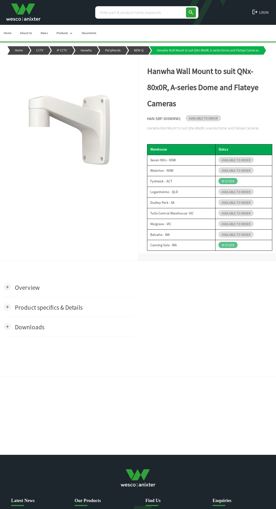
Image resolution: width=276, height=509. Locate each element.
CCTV (39, 50)
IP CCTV (62, 50)
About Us (26, 33)
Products (65, 33)
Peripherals (113, 50)
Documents (89, 33)
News (44, 33)
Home (7, 33)
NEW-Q (139, 50)
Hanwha (86, 50)
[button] (22, 287)
